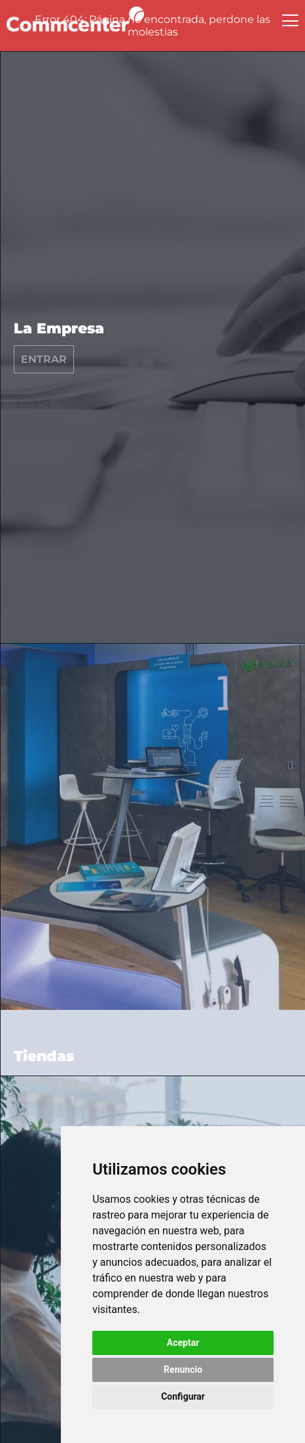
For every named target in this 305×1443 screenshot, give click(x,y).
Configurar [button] (183, 1396)
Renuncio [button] (183, 1369)
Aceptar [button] (183, 1342)
